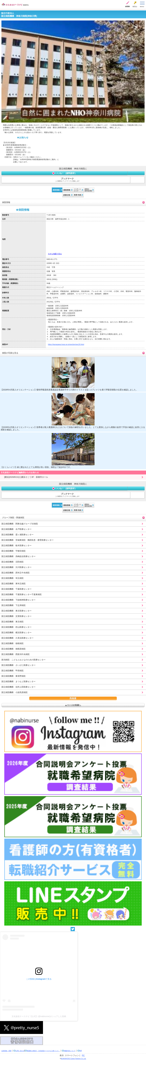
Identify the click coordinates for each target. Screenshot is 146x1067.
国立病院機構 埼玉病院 (12, 578)
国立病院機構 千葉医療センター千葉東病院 (21, 594)
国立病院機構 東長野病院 (13, 676)
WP (81, 1051)
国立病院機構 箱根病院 (12, 643)
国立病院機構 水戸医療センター (16, 529)
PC (83, 1055)
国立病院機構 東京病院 (12, 621)
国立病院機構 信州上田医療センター (18, 687)
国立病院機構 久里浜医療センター (17, 638)
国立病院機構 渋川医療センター (16, 567)
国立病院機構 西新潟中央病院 (15, 654)
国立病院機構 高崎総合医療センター (18, 556)
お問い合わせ (20, 1051)
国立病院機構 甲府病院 (12, 670)
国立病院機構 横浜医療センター (16, 632)
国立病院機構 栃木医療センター (16, 545)
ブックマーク (67, 179)
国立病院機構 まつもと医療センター (18, 681)
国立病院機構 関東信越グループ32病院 (19, 524)
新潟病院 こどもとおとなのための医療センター (23, 660)
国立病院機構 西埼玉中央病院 (15, 573)
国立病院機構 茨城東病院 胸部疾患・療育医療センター (27, 540)
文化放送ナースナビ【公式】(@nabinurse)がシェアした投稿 (39, 1016)
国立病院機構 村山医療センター (16, 627)
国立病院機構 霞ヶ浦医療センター (17, 534)
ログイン (135, 6)
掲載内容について (70, 1051)
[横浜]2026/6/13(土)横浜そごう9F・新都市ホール (25, 477)
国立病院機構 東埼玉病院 (13, 583)
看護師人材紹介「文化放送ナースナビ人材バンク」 (43, 1051)
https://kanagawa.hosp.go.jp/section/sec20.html (66, 344)
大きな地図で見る (55, 254)
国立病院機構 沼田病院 (12, 562)
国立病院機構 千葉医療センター (16, 589)
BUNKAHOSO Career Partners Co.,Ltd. (73, 1058)
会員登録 (127, 6)
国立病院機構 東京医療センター (16, 611)
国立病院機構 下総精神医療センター (18, 600)
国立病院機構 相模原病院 (13, 649)
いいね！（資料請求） (64, 173)
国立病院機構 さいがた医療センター (18, 665)
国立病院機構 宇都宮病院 (13, 551)
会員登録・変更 (6, 1051)
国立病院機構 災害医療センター (16, 616)
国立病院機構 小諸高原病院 (14, 692)
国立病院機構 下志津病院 (13, 605)
